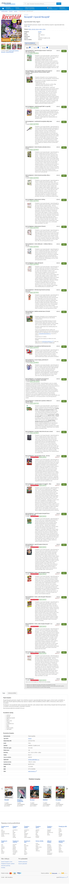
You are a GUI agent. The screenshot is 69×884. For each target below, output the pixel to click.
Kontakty (3, 867)
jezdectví (37, 836)
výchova (25, 853)
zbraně (48, 834)
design (14, 832)
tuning (2, 834)
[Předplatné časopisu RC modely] (60, 789)
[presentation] (2, 788)
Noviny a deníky (39, 841)
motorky (3, 832)
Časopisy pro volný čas (16, 841)
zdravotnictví (49, 853)
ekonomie (49, 845)
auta (2, 830)
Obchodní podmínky (5, 865)
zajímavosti (61, 851)
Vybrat (64, 51)
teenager (60, 834)
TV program (15, 851)
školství (48, 851)
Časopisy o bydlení (15, 827)
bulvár (37, 843)
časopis (29, 738)
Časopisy (9, 8)
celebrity (60, 845)
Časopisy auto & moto (5, 827)
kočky (60, 828)
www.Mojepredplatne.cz (47, 341)
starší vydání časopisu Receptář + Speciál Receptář (10, 51)
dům (14, 833)
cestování (14, 844)
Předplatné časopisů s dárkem (8, 863)
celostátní (38, 844)
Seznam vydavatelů (22, 863)
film (25, 832)
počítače (49, 831)
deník (37, 845)
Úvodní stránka (4, 11)
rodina (25, 849)
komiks (60, 830)
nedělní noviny (39, 847)
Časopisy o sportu (38, 827)
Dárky (53, 8)
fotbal (37, 832)
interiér (14, 834)
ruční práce (15, 850)
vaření (40, 29)
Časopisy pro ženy (27, 841)
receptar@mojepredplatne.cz (45, 333)
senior (60, 849)
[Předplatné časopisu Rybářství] (47, 789)
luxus (2, 845)
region (37, 849)
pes (59, 832)
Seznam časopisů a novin (6, 861)
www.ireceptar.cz (32, 771)
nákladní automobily (5, 833)
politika (37, 848)
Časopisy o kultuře (26, 827)
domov (37, 29)
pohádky (60, 833)
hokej (37, 834)
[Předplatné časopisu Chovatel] (8, 789)
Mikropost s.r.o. (63, 877)
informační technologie (49, 849)
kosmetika (26, 845)
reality (14, 836)
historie (25, 834)
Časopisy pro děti (63, 826)
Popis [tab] (4, 693)
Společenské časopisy (62, 841)
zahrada (33, 29)
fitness (37, 831)
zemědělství (49, 854)
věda (48, 833)
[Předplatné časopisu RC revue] (34, 789)
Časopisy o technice (49, 827)
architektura (15, 830)
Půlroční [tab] (36, 48)
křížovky (14, 847)
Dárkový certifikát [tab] (12, 693)
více (29, 26)
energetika (49, 847)
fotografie (26, 833)
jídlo (25, 844)
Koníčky (15, 11)
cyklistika (37, 830)
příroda (14, 849)
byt (13, 831)
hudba (25, 836)
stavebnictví (49, 850)
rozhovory (38, 850)
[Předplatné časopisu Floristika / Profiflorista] (21, 789)
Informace (63, 8)
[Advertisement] (34, 816)
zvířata (43, 29)
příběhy (14, 848)
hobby (29, 29)
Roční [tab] (28, 48)
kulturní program (27, 837)
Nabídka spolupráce (22, 861)
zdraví (25, 854)
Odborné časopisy (30, 8)
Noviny (19, 8)
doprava (49, 844)
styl (2, 849)
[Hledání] (41, 4)
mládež (60, 831)
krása (25, 847)
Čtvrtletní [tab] (45, 48)
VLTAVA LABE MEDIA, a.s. (33, 759)
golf (36, 833)
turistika (37, 837)
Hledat (58, 3)
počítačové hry (50, 832)
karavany (3, 831)
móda (25, 848)
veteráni (2, 836)
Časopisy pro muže (4, 841)
